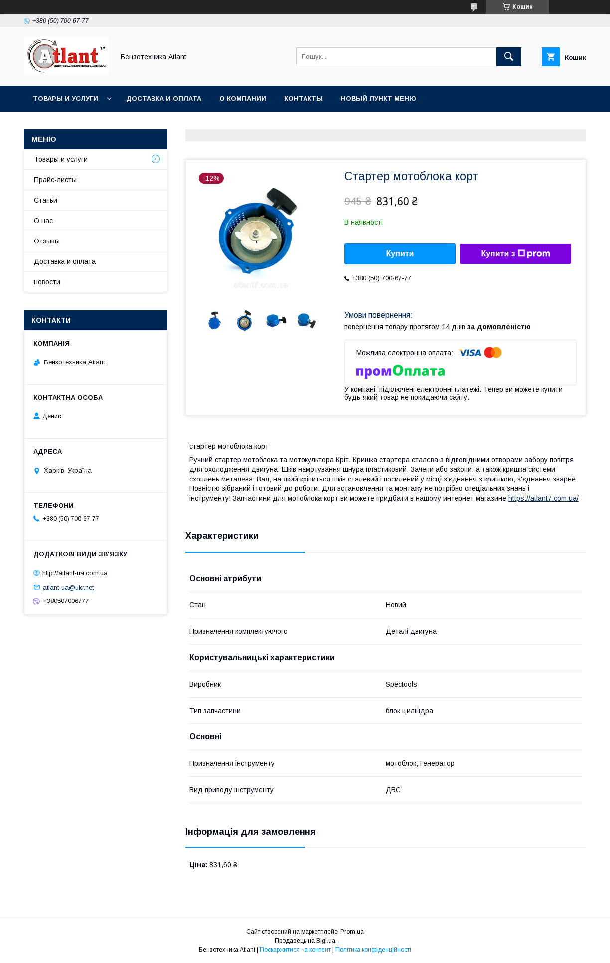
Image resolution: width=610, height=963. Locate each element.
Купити (400, 253)
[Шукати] (508, 56)
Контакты (303, 98)
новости (47, 282)
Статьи (45, 200)
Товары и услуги (65, 98)
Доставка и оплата (163, 98)
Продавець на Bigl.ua (305, 940)
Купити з (515, 253)
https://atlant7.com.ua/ (543, 498)
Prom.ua (352, 931)
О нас (43, 221)
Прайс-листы (55, 180)
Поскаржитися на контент (295, 949)
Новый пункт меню (378, 98)
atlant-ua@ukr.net (68, 587)
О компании (242, 98)
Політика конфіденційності (373, 949)
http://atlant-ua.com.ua (75, 573)
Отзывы (47, 241)
